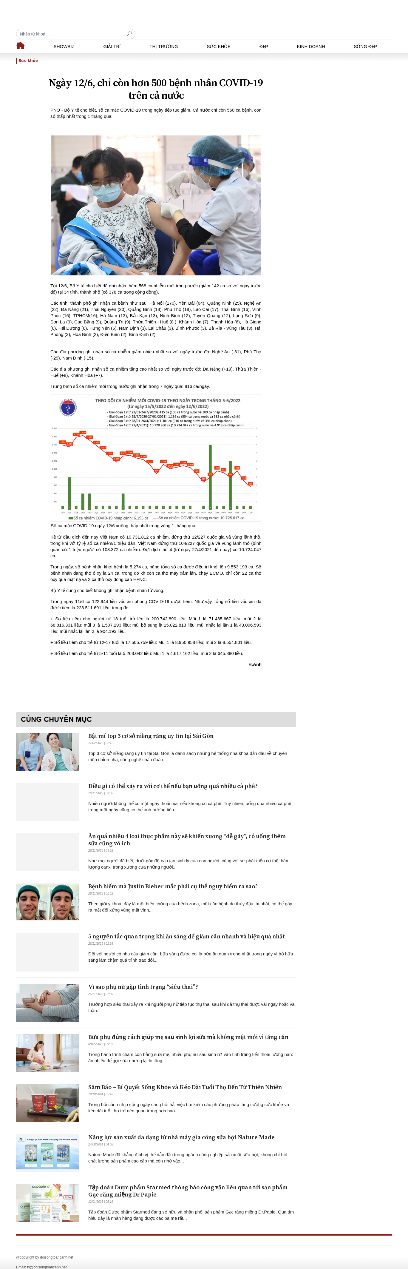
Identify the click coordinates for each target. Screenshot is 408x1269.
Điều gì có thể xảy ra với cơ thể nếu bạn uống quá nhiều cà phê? (173, 776)
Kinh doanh (311, 35)
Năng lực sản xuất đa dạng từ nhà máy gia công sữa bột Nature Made (181, 1127)
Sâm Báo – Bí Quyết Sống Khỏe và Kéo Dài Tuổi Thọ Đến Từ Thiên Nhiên (185, 1077)
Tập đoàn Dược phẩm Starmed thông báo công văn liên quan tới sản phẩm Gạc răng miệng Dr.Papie (188, 1181)
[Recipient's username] (332, 14)
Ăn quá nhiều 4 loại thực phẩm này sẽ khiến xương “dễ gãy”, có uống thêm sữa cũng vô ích (187, 829)
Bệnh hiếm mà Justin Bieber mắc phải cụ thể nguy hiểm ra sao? (173, 876)
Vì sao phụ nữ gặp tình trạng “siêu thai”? (143, 976)
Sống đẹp (365, 35)
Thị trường (163, 35)
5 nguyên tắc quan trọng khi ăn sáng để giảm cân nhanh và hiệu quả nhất (186, 926)
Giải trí (111, 35)
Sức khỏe (219, 35)
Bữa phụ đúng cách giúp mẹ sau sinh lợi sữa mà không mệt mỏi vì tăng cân (188, 1027)
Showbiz (64, 35)
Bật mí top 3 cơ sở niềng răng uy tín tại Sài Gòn (151, 726)
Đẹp (263, 35)
